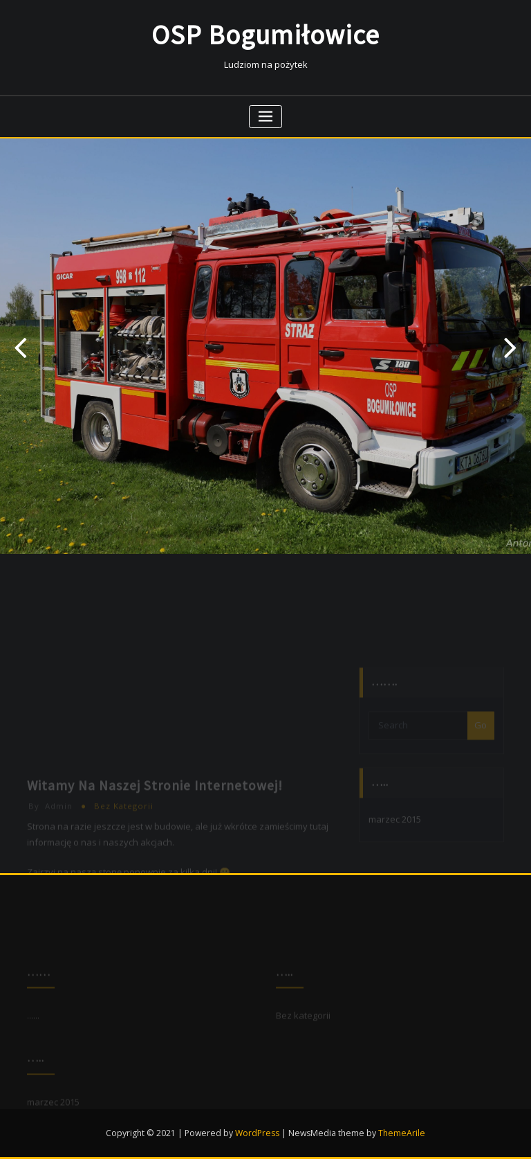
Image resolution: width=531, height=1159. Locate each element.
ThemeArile (401, 1133)
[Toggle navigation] (266, 116)
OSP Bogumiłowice (265, 35)
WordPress (257, 1133)
